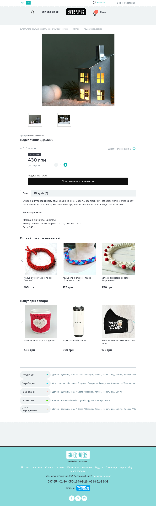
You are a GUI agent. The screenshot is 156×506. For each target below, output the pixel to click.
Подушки (81, 383)
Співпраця (111, 467)
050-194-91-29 (77, 481)
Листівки (71, 383)
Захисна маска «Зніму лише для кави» (118, 341)
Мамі (73, 374)
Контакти (37, 467)
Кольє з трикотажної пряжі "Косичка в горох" (77, 279)
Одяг (54, 383)
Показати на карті (102, 476)
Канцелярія (116, 383)
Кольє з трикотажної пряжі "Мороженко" (115, 279)
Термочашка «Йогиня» (74, 340)
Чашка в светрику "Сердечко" (39, 340)
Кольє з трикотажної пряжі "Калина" (38, 279)
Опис (26, 193)
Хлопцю (127, 374)
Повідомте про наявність (78, 181)
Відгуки (99, 467)
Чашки (62, 383)
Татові (108, 400)
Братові (55, 400)
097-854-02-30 (57, 481)
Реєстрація (129, 2)
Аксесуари (104, 383)
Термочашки (129, 383)
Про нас (25, 467)
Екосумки (92, 383)
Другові (81, 400)
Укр (28, 2)
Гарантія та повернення (79, 467)
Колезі (98, 374)
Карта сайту (126, 467)
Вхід (119, 2)
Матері (100, 400)
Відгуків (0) (41, 193)
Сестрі (80, 374)
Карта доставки (78, 471)
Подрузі (89, 374)
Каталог (75, 29)
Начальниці (108, 374)
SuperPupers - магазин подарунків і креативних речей (44, 29)
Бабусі (119, 374)
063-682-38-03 (98, 481)
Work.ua (70, 488)
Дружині (65, 374)
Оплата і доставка (54, 467)
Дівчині (55, 374)
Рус (22, 2)
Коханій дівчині (68, 400)
